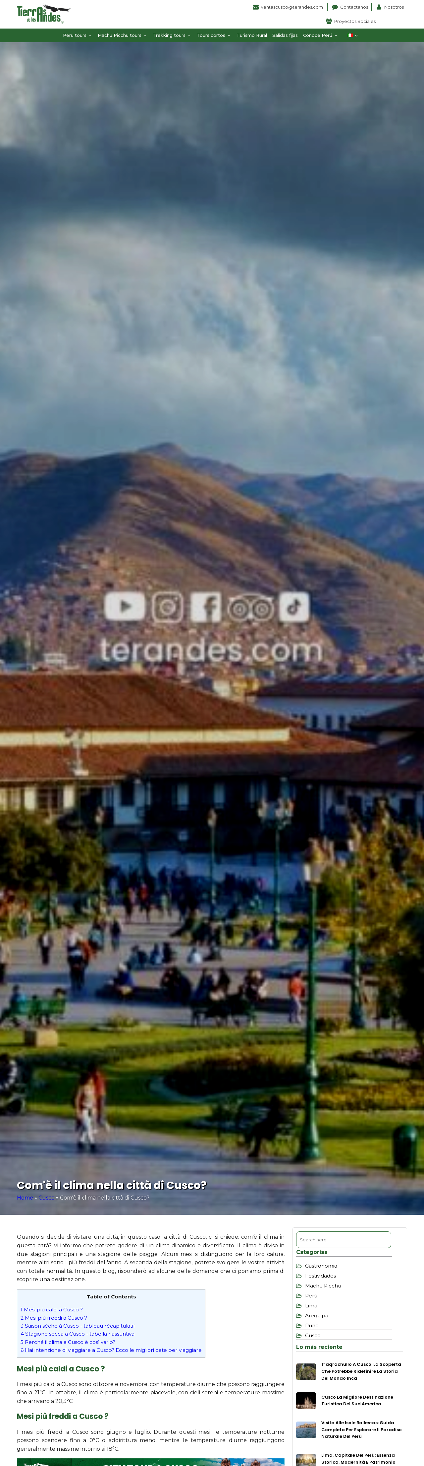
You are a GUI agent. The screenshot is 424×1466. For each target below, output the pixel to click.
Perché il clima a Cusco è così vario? (68, 1342)
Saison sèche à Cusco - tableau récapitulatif (78, 1326)
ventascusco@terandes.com (292, 7)
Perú (311, 1295)
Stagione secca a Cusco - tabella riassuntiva (77, 1334)
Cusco (46, 1198)
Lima (311, 1305)
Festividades (320, 1276)
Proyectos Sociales (355, 21)
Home (25, 1198)
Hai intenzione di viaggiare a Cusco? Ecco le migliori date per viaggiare (111, 1350)
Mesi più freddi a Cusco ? (54, 1318)
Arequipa (316, 1315)
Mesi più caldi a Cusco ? (52, 1309)
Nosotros (394, 7)
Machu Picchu (323, 1286)
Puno (312, 1325)
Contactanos (354, 7)
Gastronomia (321, 1266)
